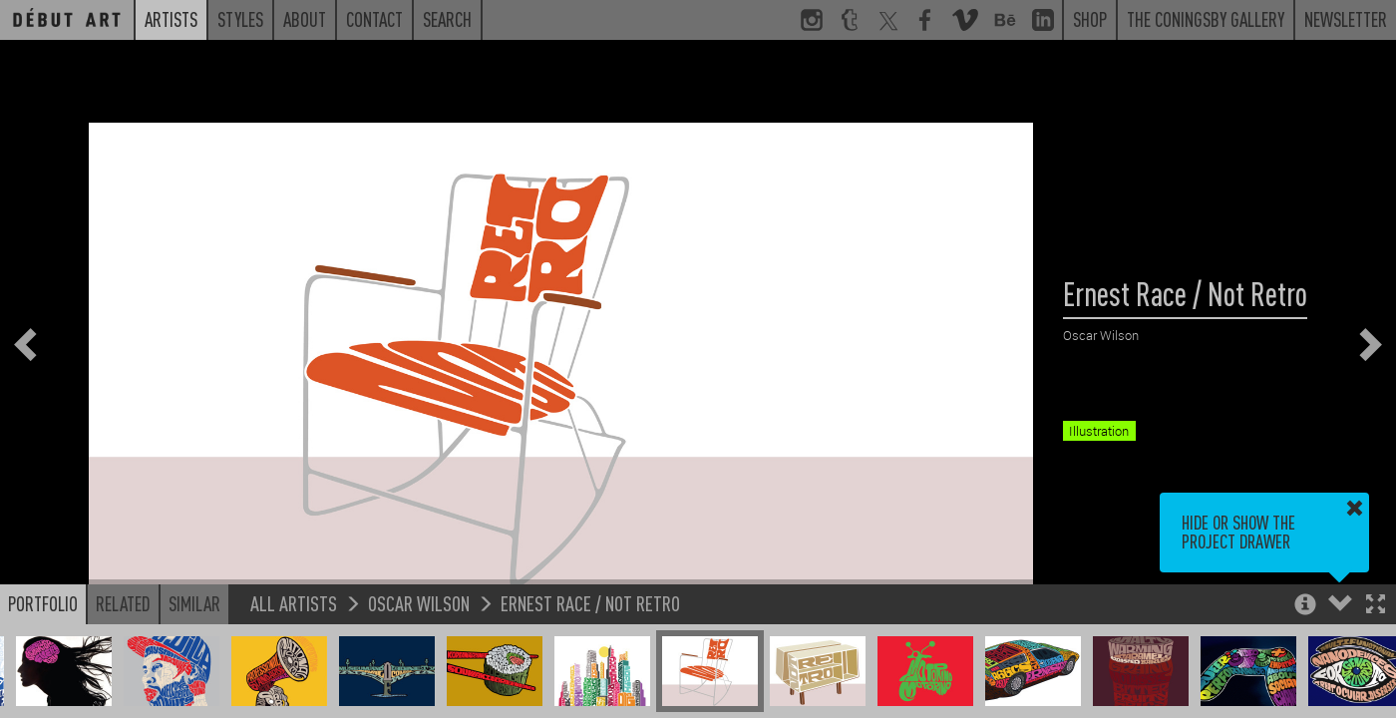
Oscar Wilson (419, 602)
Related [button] (123, 603)
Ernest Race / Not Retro (590, 602)
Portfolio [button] (43, 603)
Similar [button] (194, 603)
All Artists (293, 602)
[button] (1375, 605)
